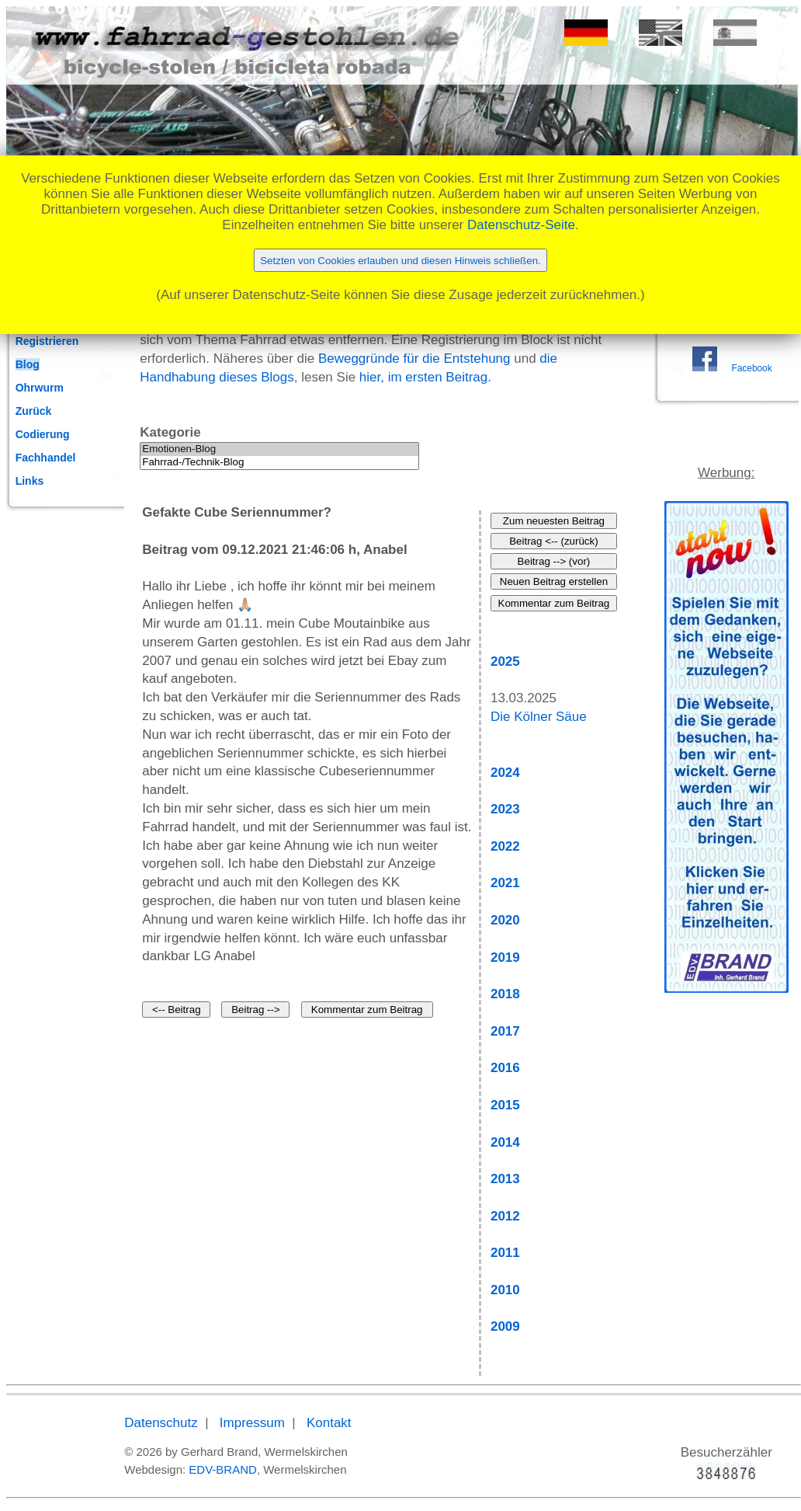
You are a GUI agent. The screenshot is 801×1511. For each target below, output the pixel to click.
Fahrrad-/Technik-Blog (279, 462)
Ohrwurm (40, 387)
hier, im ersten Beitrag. (425, 377)
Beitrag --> (255, 1009)
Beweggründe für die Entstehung (414, 358)
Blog (28, 364)
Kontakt (329, 1422)
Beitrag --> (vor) (554, 561)
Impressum (252, 1422)
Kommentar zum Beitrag (367, 1009)
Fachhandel (46, 457)
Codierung (43, 434)
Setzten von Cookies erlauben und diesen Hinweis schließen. (400, 260)
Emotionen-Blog (279, 449)
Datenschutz (161, 1422)
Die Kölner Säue (539, 716)
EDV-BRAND (223, 1469)
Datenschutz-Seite (521, 225)
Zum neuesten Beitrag (554, 521)
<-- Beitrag (176, 1009)
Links (30, 481)
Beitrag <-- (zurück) (553, 541)
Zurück (34, 411)
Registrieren (47, 341)
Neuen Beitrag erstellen (554, 581)
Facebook (751, 368)
